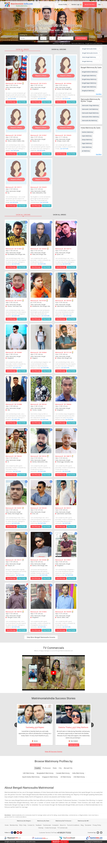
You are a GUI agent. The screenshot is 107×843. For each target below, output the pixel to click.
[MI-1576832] (41, 596)
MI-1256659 (43, 187)
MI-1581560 (67, 300)
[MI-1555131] (16, 544)
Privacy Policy (97, 825)
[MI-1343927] (16, 492)
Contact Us (31, 825)
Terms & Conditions (73, 825)
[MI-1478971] (66, 544)
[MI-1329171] (16, 171)
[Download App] (98, 832)
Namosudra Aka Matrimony (89, 120)
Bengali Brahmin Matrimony (89, 72)
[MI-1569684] (16, 337)
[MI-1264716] (66, 233)
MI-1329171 (18, 187)
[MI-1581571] (66, 492)
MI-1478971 (67, 560)
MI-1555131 (18, 560)
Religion (60, 35)
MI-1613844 (18, 249)
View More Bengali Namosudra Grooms (41, 637)
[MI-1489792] (16, 596)
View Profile (21, 102)
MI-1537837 (18, 135)
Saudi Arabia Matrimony (31, 777)
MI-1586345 (18, 456)
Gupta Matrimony (87, 136)
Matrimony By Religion (24, 821)
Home (7, 825)
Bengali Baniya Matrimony (89, 79)
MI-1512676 (43, 83)
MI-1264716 (67, 249)
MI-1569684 (18, 352)
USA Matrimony (79, 777)
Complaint (55, 825)
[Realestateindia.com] (40, 838)
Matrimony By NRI (84, 821)
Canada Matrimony (63, 773)
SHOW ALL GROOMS (59, 49)
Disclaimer (88, 825)
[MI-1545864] (41, 337)
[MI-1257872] (16, 285)
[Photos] (26, 585)
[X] (15, 832)
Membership (14, 825)
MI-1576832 (43, 612)
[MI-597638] (41, 285)
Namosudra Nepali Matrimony (90, 113)
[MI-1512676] (41, 68)
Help (100, 4)
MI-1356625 (67, 135)
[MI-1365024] (41, 233)
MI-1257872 (18, 300)
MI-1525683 (43, 560)
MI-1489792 (18, 612)
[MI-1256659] (41, 171)
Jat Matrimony (86, 151)
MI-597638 (42, 300)
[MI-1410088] (16, 388)
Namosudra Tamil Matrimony (90, 109)
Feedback (39, 825)
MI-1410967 (43, 135)
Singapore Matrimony (50, 777)
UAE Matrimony (28, 773)
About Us (63, 825)
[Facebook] (12, 832)
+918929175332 (64, 832)
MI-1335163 (43, 456)
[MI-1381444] (41, 388)
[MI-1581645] (41, 492)
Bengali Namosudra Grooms (90, 53)
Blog (82, 825)
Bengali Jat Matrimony (88, 90)
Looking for (23, 35)
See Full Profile (12, 98)
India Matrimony (78, 773)
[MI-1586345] (16, 440)
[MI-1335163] (41, 440)
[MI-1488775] (66, 440)
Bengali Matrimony (87, 61)
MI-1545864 (43, 352)
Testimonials (47, 825)
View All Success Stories (53, 752)
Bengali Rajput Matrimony (89, 83)
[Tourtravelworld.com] (67, 838)
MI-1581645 (43, 508)
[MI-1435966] (65, 68)
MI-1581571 (67, 508)
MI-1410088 (18, 404)
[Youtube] (18, 832)
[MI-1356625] (65, 119)
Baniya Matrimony (87, 139)
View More (98, 94)
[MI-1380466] (66, 388)
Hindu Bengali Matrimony (89, 57)
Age (41, 35)
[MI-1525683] (41, 544)
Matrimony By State (44, 821)
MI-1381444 (43, 404)
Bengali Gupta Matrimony (89, 75)
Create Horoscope (50, 828)
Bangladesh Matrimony (45, 773)
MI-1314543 (18, 83)
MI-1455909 (67, 612)
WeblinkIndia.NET (97, 841)
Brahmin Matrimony (87, 132)
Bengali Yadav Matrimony (89, 87)
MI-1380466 (67, 404)
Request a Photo (40, 76)
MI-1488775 (67, 456)
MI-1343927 (18, 508)
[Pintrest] (21, 832)
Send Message (11, 102)
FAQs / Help (22, 825)
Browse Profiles (64, 4)
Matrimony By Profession (64, 821)
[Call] (26, 57)
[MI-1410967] (41, 119)
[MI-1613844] (16, 233)
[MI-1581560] (66, 285)
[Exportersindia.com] (94, 838)
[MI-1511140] (66, 337)
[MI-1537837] (16, 119)
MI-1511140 (67, 352)
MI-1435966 (67, 83)
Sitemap (40, 828)
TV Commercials (62, 828)
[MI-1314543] (16, 68)
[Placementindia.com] (13, 838)
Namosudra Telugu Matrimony (90, 105)
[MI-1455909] (66, 596)
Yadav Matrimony (87, 147)
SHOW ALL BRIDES (22, 49)
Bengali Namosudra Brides (89, 49)
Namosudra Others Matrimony (90, 117)
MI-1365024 (43, 249)
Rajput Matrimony (87, 143)
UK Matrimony (65, 777)
